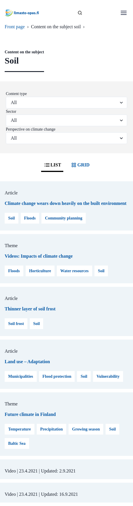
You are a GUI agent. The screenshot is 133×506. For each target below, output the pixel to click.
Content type (16, 94)
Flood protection (57, 376)
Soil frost (16, 323)
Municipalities (20, 376)
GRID (80, 164)
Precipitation (51, 429)
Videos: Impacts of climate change (39, 256)
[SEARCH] (80, 13)
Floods (30, 218)
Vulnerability (108, 376)
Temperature (19, 429)
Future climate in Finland (30, 414)
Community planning (63, 218)
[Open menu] (123, 12)
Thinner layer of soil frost (30, 308)
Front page (15, 26)
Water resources (74, 271)
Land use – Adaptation (27, 361)
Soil (11, 218)
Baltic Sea (17, 443)
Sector (11, 111)
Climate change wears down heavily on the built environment (65, 203)
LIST (52, 164)
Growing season (86, 429)
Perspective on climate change (30, 129)
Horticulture (40, 271)
